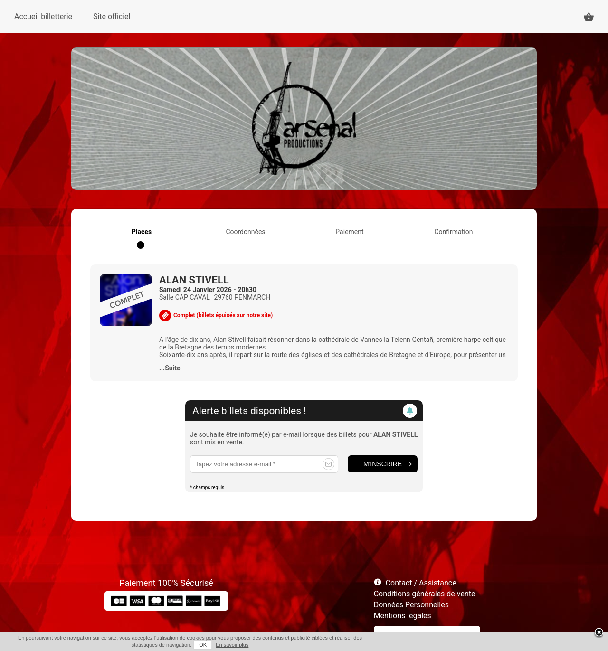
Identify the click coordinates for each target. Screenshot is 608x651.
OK (203, 645)
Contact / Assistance (421, 582)
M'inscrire (382, 464)
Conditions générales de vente (424, 593)
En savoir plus (232, 645)
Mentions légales (402, 615)
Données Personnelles (411, 604)
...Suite (169, 368)
